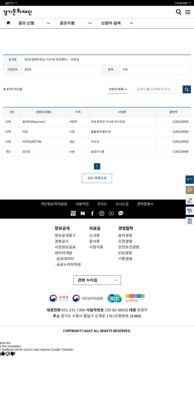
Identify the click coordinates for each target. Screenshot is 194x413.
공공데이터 (65, 259)
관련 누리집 (87, 280)
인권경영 (125, 242)
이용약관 (82, 204)
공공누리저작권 (68, 265)
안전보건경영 (128, 247)
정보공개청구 (65, 236)
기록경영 (125, 259)
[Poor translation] (10, 354)
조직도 (102, 204)
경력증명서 (147, 204)
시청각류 (96, 247)
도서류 (94, 236)
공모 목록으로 (97, 178)
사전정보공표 (65, 247)
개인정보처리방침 (52, 204)
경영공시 (62, 242)
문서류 (94, 242)
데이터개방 (63, 253)
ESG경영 (125, 253)
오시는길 (123, 204)
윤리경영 (125, 236)
